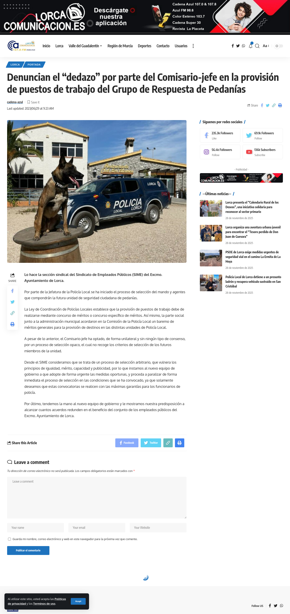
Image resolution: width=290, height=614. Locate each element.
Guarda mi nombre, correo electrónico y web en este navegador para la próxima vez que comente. (75, 539)
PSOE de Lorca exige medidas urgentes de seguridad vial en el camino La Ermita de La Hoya (252, 256)
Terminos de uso (44, 603)
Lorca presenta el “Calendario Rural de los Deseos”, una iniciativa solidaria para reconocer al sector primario (252, 207)
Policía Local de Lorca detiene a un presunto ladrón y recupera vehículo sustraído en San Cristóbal (253, 281)
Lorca (15, 64)
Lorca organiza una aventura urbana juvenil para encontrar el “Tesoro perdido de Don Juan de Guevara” (253, 231)
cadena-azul (15, 102)
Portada (34, 64)
